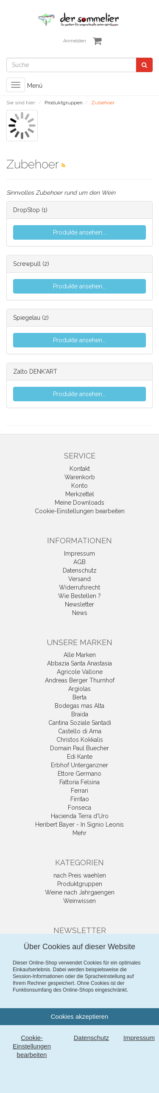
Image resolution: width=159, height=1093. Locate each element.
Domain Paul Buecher (79, 748)
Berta (79, 697)
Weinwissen (79, 900)
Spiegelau (26, 317)
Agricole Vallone (80, 671)
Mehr (79, 833)
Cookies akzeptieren (80, 1016)
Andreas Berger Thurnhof (79, 680)
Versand (79, 579)
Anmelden (74, 41)
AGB (79, 562)
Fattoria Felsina (79, 782)
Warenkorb (79, 477)
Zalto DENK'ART (35, 371)
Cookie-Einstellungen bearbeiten (80, 511)
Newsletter (79, 604)
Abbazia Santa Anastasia (79, 663)
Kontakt (80, 468)
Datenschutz (80, 570)
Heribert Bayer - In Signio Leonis (79, 824)
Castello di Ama (79, 731)
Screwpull (27, 263)
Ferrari (79, 790)
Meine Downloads (79, 502)
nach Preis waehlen (79, 875)
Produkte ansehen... (79, 232)
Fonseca (79, 807)
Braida (79, 714)
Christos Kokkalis (79, 739)
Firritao (79, 799)
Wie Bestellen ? (79, 596)
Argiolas (79, 688)
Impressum (79, 553)
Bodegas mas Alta (79, 705)
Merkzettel (79, 494)
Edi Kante (79, 756)
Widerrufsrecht (79, 587)
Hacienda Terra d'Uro (80, 816)
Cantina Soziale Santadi (79, 722)
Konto (79, 485)
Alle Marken (80, 654)
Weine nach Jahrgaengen (79, 892)
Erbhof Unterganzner (79, 765)
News (79, 612)
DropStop (26, 210)
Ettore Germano (79, 773)
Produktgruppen (79, 884)
